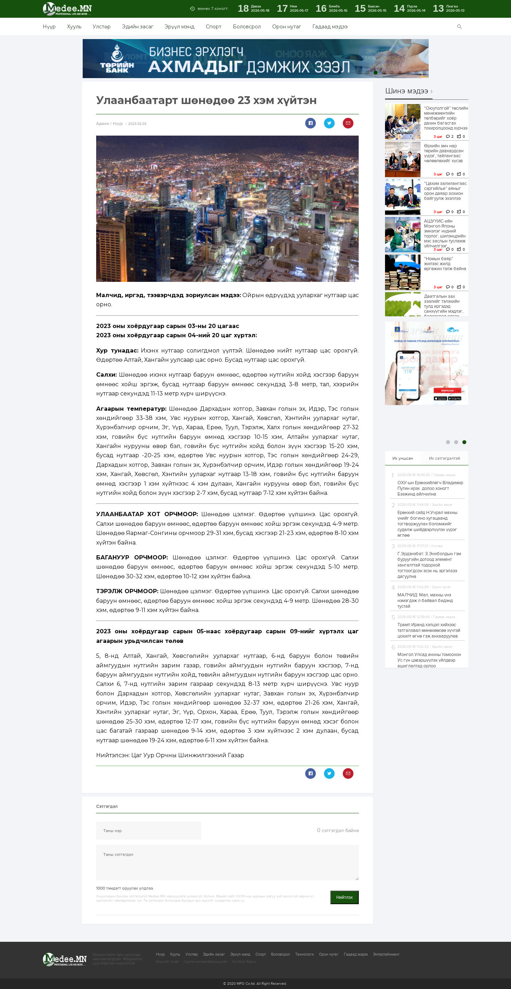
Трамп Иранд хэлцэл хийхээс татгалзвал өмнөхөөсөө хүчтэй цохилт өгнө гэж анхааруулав (428, 630)
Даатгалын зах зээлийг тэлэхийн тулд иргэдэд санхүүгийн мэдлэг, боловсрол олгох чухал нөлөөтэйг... (443, 309)
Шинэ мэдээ (406, 91)
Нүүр (49, 26)
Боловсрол (247, 26)
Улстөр (102, 26)
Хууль (74, 26)
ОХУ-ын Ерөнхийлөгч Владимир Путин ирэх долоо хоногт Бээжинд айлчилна (430, 488)
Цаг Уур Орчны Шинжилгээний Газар (187, 755)
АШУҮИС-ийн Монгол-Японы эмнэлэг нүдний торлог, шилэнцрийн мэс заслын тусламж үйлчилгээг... (445, 233)
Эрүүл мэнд (179, 26)
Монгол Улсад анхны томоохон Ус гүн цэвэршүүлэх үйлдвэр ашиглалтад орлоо (429, 660)
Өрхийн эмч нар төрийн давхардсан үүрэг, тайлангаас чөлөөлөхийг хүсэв (443, 153)
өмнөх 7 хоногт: (213, 8)
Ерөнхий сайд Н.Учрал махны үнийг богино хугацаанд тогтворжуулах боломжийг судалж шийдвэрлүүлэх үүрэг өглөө (427, 524)
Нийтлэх (344, 897)
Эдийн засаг (137, 26)
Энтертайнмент (386, 954)
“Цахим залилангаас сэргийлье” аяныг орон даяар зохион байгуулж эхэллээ (445, 191)
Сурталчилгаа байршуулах (205, 962)
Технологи (304, 954)
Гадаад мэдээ (330, 26)
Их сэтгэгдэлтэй (444, 458)
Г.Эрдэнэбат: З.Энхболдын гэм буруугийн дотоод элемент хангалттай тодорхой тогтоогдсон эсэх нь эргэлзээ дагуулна (429, 565)
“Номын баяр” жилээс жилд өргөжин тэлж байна (445, 263)
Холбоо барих (244, 962)
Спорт (213, 26)
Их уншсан (402, 458)
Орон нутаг (286, 26)
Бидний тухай (167, 962)
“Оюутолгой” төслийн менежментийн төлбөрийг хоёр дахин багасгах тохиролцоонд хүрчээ (446, 118)
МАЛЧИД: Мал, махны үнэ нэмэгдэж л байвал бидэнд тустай (425, 600)
